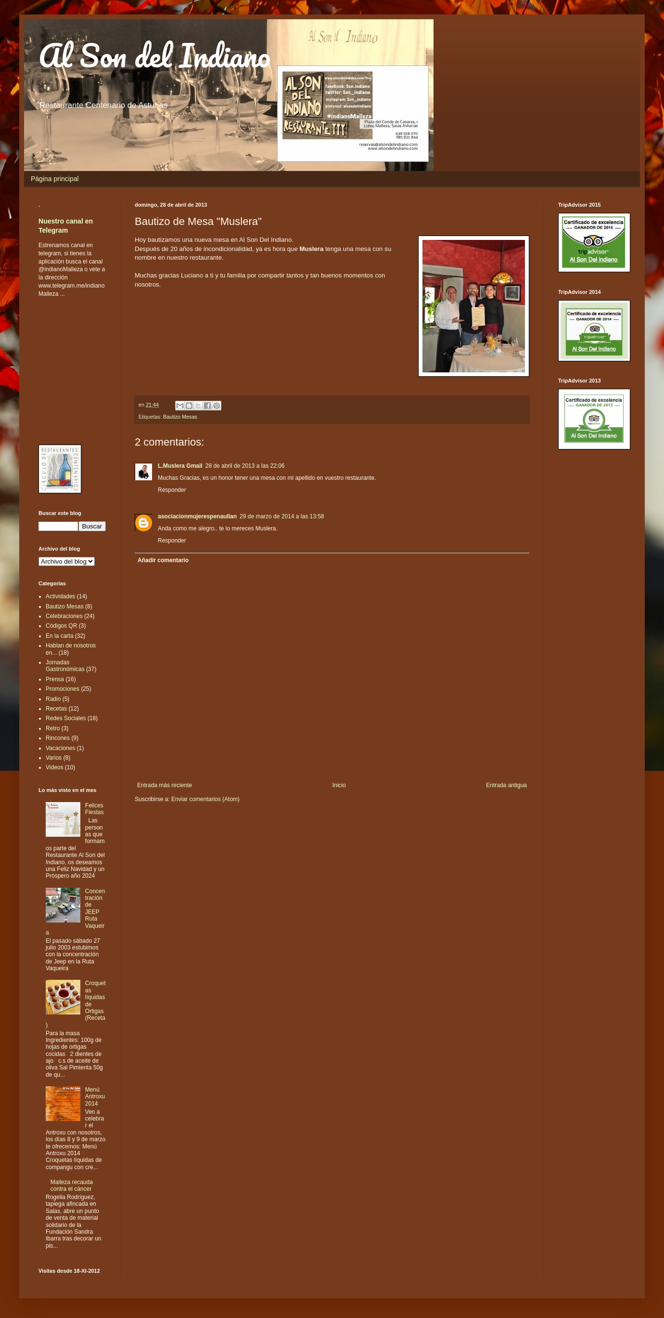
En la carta (59, 636)
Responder (172, 490)
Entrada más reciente (164, 785)
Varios (54, 757)
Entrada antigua (506, 785)
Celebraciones (64, 616)
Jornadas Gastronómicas (65, 665)
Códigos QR (61, 625)
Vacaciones (60, 748)
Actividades (60, 596)
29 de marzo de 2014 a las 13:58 (282, 516)
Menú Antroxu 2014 (95, 1096)
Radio (53, 699)
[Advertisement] (67, 370)
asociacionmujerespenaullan (197, 516)
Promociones (62, 688)
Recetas (56, 708)
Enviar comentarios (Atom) (205, 799)
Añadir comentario (163, 560)
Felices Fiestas (94, 809)
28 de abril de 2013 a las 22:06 (245, 465)
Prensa (55, 679)
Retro (53, 728)
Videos (54, 767)
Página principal (55, 179)
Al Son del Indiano (154, 55)
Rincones (58, 738)
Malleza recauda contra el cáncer (72, 1185)
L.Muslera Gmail (180, 465)
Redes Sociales (66, 718)
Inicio (339, 785)
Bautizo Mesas (180, 417)
